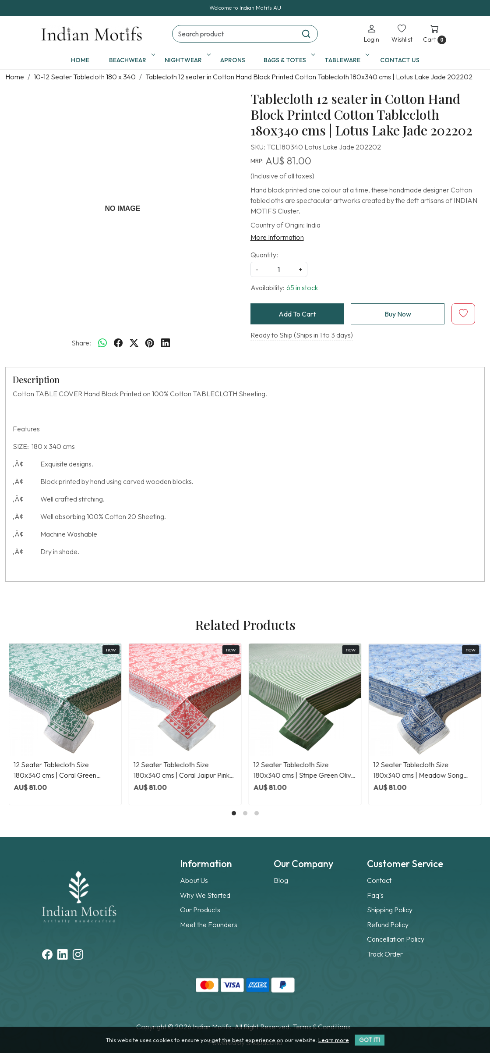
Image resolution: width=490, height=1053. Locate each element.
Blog (281, 880)
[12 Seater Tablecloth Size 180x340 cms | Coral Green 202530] (65, 700)
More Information (277, 237)
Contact (379, 880)
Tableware (345, 60)
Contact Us (399, 60)
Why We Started (205, 895)
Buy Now (397, 313)
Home (80, 60)
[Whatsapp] (102, 343)
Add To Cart (297, 313)
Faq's (375, 895)
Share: (81, 342)
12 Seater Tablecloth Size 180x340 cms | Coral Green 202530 (55, 770)
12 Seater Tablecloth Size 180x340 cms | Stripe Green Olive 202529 (304, 770)
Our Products (200, 909)
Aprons (232, 60)
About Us (194, 880)
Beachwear (130, 60)
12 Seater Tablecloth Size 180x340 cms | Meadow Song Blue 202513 (418, 770)
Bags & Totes (288, 60)
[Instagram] (78, 956)
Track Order (385, 954)
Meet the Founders (208, 924)
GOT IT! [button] (369, 1039)
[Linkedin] (63, 956)
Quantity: (264, 254)
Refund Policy (388, 924)
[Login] (371, 33)
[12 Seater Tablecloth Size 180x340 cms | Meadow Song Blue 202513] (425, 700)
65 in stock (302, 287)
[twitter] (134, 343)
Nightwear (186, 60)
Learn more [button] (333, 1039)
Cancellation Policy (395, 939)
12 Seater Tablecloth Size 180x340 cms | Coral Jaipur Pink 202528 (181, 770)
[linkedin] (165, 343)
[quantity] (278, 269)
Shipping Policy (389, 909)
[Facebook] (47, 956)
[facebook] (118, 343)
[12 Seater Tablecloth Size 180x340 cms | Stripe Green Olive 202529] (305, 700)
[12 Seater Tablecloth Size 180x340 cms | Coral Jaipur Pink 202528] (185, 700)
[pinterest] (150, 343)
